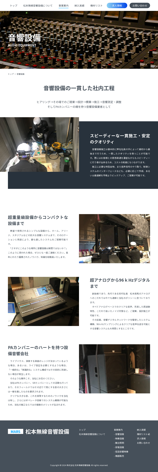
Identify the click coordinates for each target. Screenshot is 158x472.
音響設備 (119, 434)
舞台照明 (119, 443)
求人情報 (117, 5)
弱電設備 (119, 447)
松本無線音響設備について (38, 5)
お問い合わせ (139, 5)
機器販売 (119, 456)
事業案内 (63, 5)
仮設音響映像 (121, 451)
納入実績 (79, 5)
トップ (13, 5)
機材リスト (96, 5)
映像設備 (119, 438)
